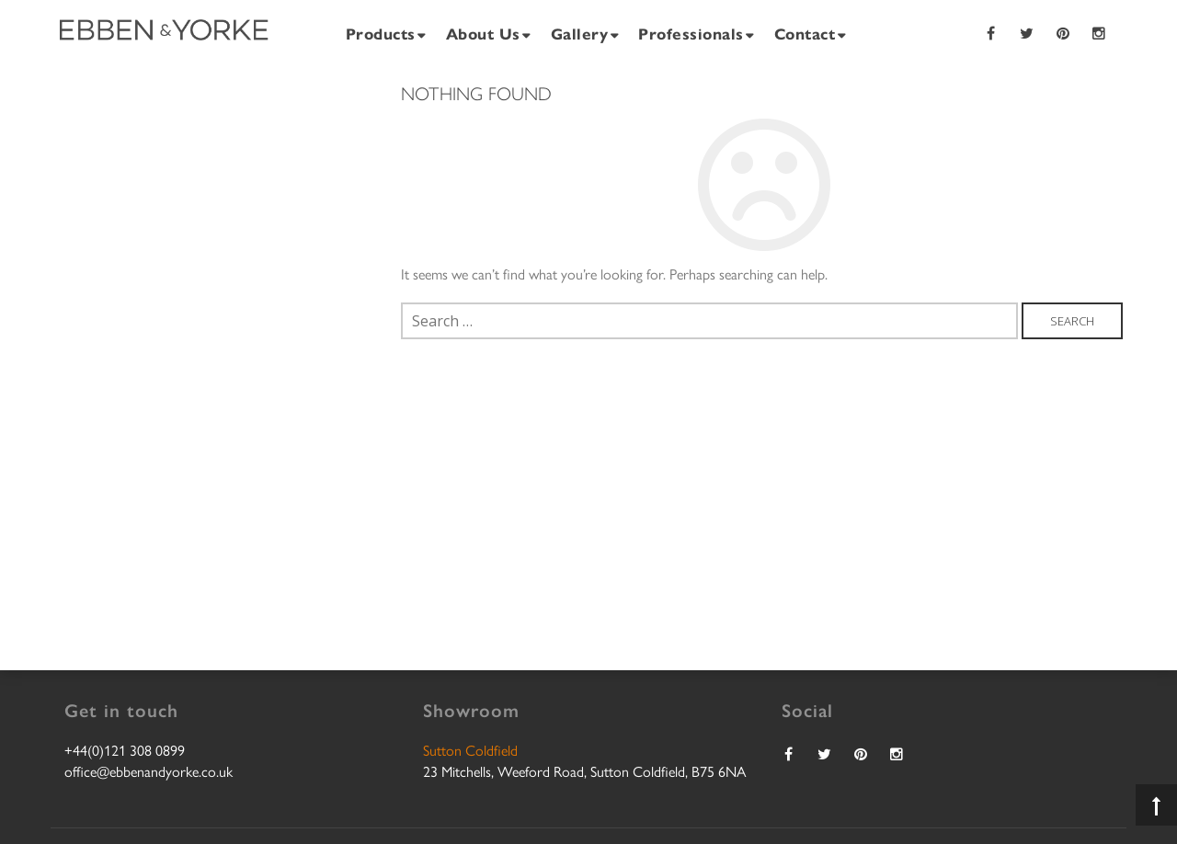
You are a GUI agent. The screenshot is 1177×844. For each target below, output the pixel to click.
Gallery (580, 33)
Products (381, 33)
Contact (805, 33)
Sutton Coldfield (470, 749)
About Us (483, 33)
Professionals (691, 33)
